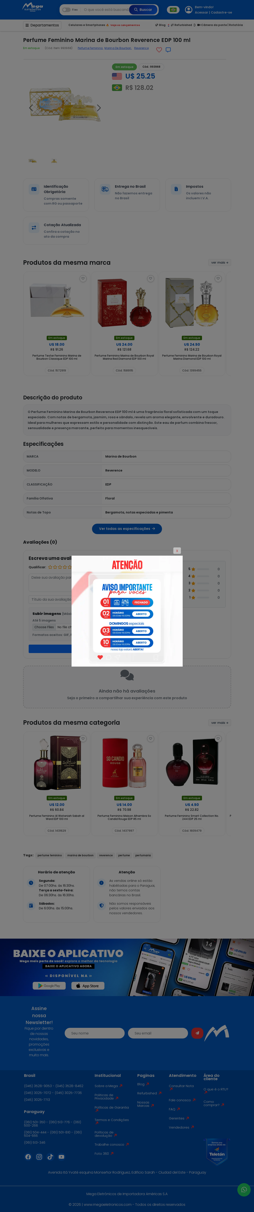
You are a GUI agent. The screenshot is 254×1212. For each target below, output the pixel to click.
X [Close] (177, 550)
